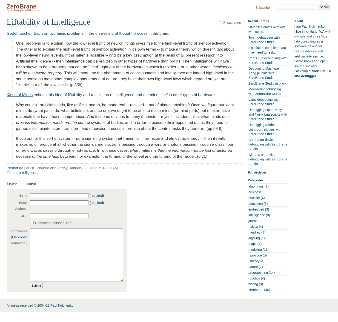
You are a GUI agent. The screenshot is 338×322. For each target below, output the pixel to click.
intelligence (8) (259, 215)
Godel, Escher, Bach (25, 33)
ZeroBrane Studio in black (267, 83)
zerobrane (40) (259, 290)
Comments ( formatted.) (19, 237)
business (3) (257, 192)
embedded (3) (258, 209)
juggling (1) (256, 238)
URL (24, 216)
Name (22, 195)
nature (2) (255, 267)
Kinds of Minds (20, 94)
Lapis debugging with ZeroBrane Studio (263, 102)
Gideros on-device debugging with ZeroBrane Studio (267, 159)
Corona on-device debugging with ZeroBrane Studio (267, 144)
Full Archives (257, 172)
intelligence (28, 173)
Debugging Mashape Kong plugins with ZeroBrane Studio (263, 73)
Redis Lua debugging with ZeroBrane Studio (267, 60)
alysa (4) (256, 226)
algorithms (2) (258, 186)
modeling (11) (258, 249)
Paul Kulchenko (313, 26)
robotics (310, 51)
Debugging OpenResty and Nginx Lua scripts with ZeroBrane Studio (267, 114)
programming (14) (261, 272)
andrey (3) (257, 232)
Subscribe (262, 7)
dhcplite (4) (256, 198)
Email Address (21, 206)
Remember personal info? (54, 223)
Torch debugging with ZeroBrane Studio (264, 40)
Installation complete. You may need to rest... (267, 50)
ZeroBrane (22, 6)
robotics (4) (256, 278)
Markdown (19, 237)
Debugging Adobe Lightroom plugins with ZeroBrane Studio (264, 129)
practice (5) (258, 255)
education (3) (258, 203)
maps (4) (254, 244)
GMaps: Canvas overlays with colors (266, 29)
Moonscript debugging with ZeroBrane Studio (264, 91)
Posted (12, 168)
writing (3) (255, 284)
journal (253, 221)
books (308, 61)
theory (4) (257, 261)
